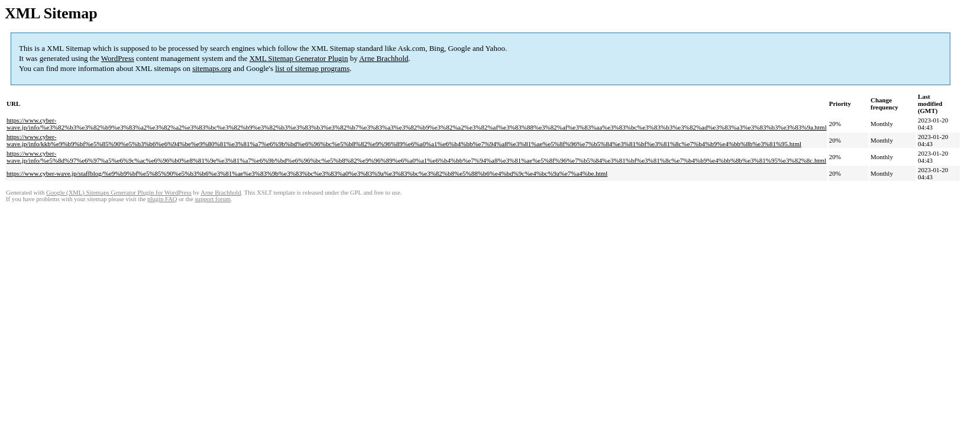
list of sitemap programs (312, 68)
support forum (213, 199)
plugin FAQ (162, 199)
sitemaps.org (211, 68)
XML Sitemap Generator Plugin (299, 58)
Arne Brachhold (383, 58)
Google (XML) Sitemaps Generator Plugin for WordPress (119, 192)
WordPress (117, 58)
